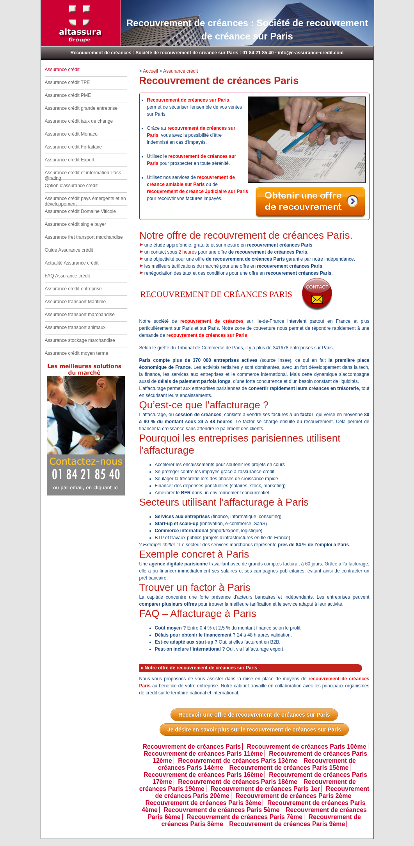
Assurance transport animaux (75, 327)
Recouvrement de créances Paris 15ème (288, 767)
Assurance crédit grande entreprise (81, 108)
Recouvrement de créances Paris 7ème (244, 817)
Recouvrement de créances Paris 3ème (203, 802)
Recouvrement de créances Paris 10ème (306, 746)
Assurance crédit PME (68, 95)
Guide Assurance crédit (69, 250)
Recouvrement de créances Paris (191, 746)
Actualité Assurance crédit (72, 263)
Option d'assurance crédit (71, 185)
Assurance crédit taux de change (79, 121)
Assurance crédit (180, 71)
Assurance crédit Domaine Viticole (80, 211)
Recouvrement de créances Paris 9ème (287, 824)
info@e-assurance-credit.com (310, 52)
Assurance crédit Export (69, 160)
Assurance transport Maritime (75, 301)
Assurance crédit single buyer (75, 224)
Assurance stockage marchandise (80, 340)
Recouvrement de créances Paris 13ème (237, 760)
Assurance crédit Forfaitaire (73, 147)
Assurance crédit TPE (67, 82)
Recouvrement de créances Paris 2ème (293, 795)
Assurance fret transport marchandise (84, 237)
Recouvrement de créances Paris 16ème (203, 774)
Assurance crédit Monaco (71, 134)
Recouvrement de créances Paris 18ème (237, 781)
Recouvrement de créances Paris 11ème (203, 753)
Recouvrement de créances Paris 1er (265, 788)
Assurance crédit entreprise (73, 289)
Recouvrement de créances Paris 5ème (221, 810)
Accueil (150, 71)
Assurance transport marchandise (80, 314)
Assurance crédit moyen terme (76, 353)
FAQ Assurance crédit (67, 276)
